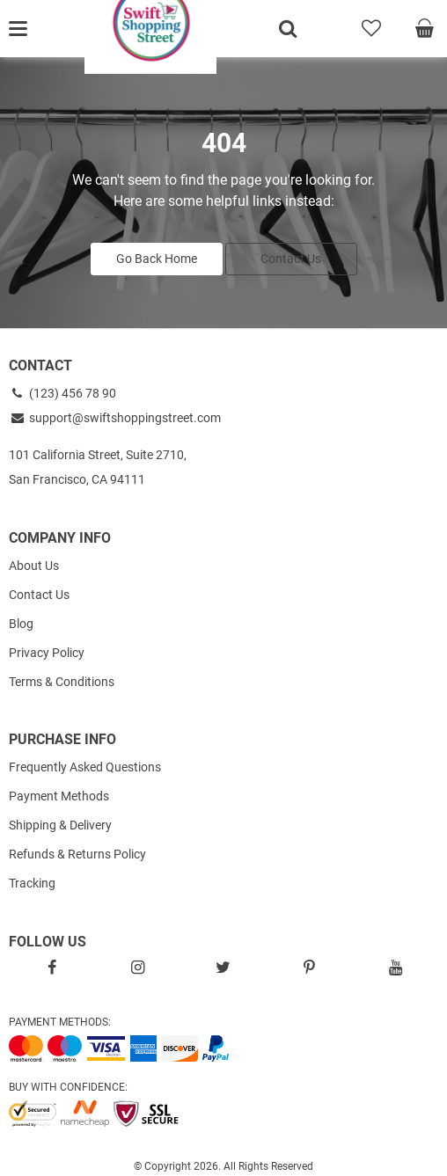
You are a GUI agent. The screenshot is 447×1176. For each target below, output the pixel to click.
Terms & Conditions (61, 682)
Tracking (32, 883)
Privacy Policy (46, 653)
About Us (34, 566)
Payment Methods (59, 796)
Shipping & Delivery (60, 825)
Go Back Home (156, 259)
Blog (21, 624)
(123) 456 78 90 (62, 393)
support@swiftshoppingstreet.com (115, 418)
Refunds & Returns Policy (77, 854)
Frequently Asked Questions (85, 767)
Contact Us (290, 259)
